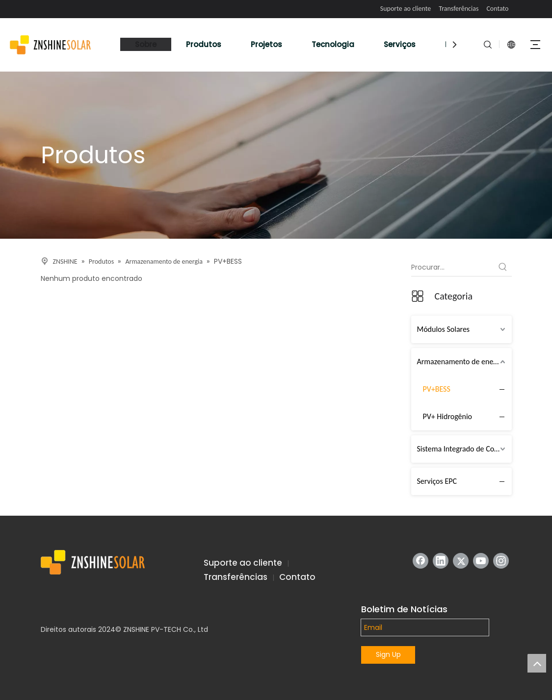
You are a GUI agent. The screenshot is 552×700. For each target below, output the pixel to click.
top (536, 663)
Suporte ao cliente (405, 8)
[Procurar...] (452, 267)
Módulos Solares (443, 329)
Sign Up (388, 654)
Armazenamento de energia (461, 361)
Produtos (203, 44)
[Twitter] (461, 561)
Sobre (146, 44)
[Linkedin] (440, 561)
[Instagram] (501, 561)
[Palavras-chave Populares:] (503, 267)
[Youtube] (481, 561)
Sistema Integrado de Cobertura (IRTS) (464, 448)
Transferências (458, 8)
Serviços (400, 44)
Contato (497, 8)
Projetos (266, 44)
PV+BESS (436, 389)
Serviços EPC (437, 481)
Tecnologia (333, 44)
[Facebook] (420, 561)
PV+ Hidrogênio (448, 416)
